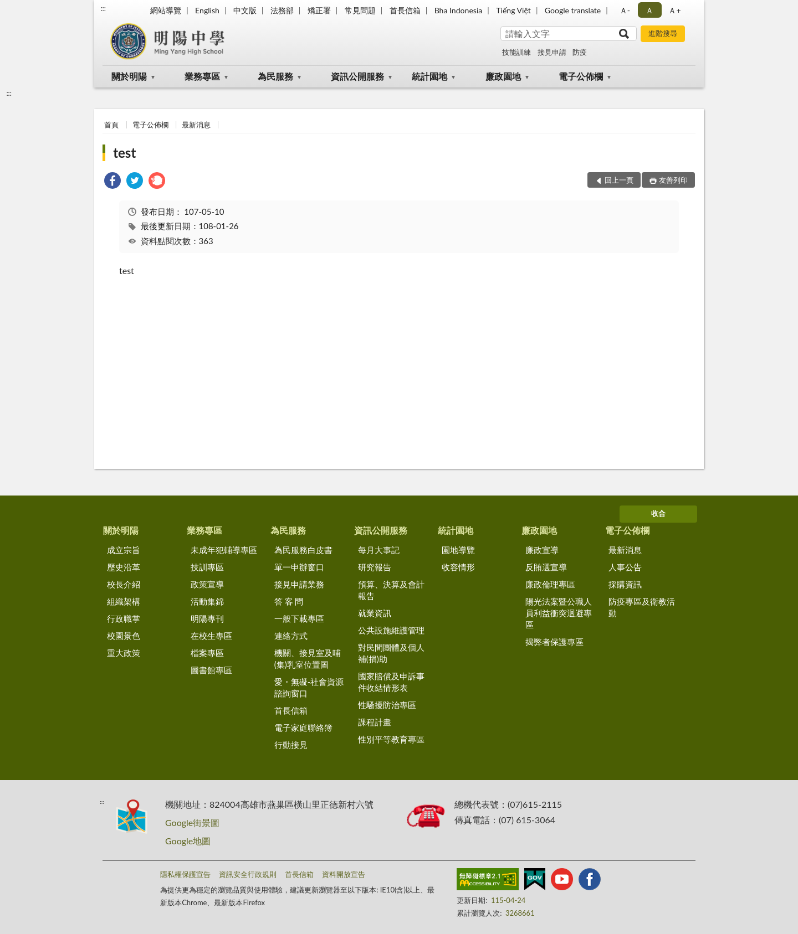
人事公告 (625, 567)
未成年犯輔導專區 (224, 550)
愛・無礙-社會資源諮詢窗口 (309, 687)
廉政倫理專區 (550, 584)
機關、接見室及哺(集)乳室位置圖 (307, 658)
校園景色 (123, 636)
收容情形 (458, 567)
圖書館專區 (211, 670)
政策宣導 (207, 584)
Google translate (573, 10)
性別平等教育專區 (391, 739)
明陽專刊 (207, 618)
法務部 (282, 10)
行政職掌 (123, 618)
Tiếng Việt (513, 10)
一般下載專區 (299, 618)
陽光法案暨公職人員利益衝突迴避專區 (558, 612)
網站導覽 (165, 10)
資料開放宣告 (343, 874)
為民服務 (275, 76)
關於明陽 (129, 76)
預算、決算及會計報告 (391, 590)
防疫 (579, 52)
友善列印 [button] (673, 180)
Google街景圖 (192, 822)
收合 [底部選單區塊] (658, 513)
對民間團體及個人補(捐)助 (391, 653)
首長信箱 (405, 10)
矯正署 (319, 10)
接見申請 (552, 52)
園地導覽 (458, 550)
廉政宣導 (542, 550)
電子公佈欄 (581, 76)
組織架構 (123, 601)
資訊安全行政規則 (248, 874)
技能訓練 (516, 52)
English (207, 10)
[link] (112, 182)
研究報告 (374, 567)
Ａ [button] (649, 10)
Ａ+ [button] (674, 10)
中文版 (245, 10)
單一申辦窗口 (299, 567)
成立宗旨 (123, 550)
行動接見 (291, 745)
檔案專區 (207, 653)
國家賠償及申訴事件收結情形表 (391, 682)
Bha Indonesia (458, 10)
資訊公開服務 (357, 76)
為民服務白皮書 (303, 550)
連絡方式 (291, 636)
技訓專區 (207, 567)
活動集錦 (207, 601)
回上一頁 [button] (619, 180)
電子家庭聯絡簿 (303, 727)
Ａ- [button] (625, 10)
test (124, 153)
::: (103, 8)
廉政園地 (503, 76)
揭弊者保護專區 (554, 642)
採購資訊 (625, 584)
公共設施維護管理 (391, 630)
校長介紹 (123, 584)
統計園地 (429, 76)
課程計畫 (374, 722)
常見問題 (360, 10)
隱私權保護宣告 (185, 874)
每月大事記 (379, 550)
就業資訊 (374, 613)
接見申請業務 (299, 584)
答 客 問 (289, 601)
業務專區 (202, 76)
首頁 (111, 124)
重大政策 (123, 653)
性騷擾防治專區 (387, 705)
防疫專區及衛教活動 (641, 607)
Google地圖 (188, 840)
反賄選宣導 (546, 567)
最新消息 (196, 124)
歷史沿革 (123, 567)
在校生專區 (211, 636)
